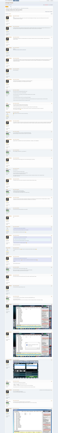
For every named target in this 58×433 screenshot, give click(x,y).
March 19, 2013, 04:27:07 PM (16, 400)
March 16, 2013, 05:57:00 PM (16, 58)
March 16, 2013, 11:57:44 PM (16, 103)
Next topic (51, 11)
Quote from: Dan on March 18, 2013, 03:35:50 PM (19, 228)
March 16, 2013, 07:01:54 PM (16, 79)
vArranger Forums (9, 2)
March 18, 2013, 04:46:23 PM (16, 235)
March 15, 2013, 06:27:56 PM (16, 26)
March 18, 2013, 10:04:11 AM (16, 168)
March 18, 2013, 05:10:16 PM (16, 285)
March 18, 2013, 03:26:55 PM (16, 189)
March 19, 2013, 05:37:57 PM (16, 408)
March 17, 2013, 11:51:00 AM (16, 139)
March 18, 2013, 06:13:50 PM (16, 304)
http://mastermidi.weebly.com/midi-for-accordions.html (19, 49)
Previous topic (47, 11)
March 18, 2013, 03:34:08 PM (16, 197)
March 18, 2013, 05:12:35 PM (16, 296)
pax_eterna (8, 112)
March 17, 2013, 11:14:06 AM (16, 131)
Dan (7, 103)
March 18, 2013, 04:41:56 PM (16, 226)
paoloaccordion (9, 26)
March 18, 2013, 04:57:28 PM (16, 256)
